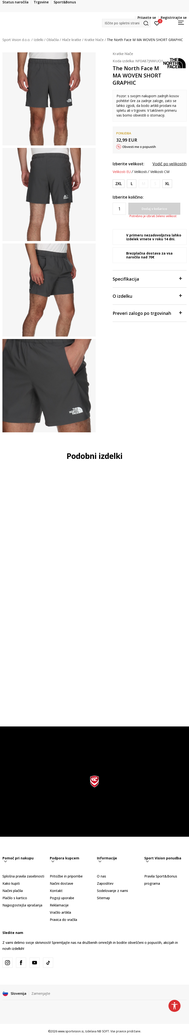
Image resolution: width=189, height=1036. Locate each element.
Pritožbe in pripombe (66, 876)
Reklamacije (59, 905)
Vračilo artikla (60, 912)
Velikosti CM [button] (159, 172)
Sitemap (103, 898)
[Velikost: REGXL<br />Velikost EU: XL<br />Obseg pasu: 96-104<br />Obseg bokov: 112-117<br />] (167, 184)
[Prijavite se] (157, 23)
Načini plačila (12, 890)
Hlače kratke (71, 39)
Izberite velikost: (128, 164)
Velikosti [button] (140, 172)
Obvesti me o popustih (139, 147)
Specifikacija (147, 278)
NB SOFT (103, 1031)
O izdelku (147, 295)
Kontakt (56, 890)
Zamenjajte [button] (40, 993)
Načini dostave (61, 883)
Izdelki (38, 39)
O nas (101, 876)
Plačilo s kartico (14, 898)
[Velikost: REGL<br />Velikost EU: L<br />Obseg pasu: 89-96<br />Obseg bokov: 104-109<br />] (131, 184)
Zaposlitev (105, 883)
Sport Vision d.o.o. (16, 39)
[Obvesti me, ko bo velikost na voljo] (143, 184)
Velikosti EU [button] (122, 172)
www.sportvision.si (71, 1031)
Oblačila (52, 39)
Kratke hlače (94, 39)
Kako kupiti (11, 883)
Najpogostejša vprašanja (22, 905)
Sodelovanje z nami (112, 890)
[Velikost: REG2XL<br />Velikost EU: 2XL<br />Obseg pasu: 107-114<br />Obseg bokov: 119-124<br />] (118, 184)
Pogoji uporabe (62, 898)
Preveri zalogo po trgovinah (147, 313)
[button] (126, 23)
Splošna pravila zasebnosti (23, 876)
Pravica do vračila (63, 919)
